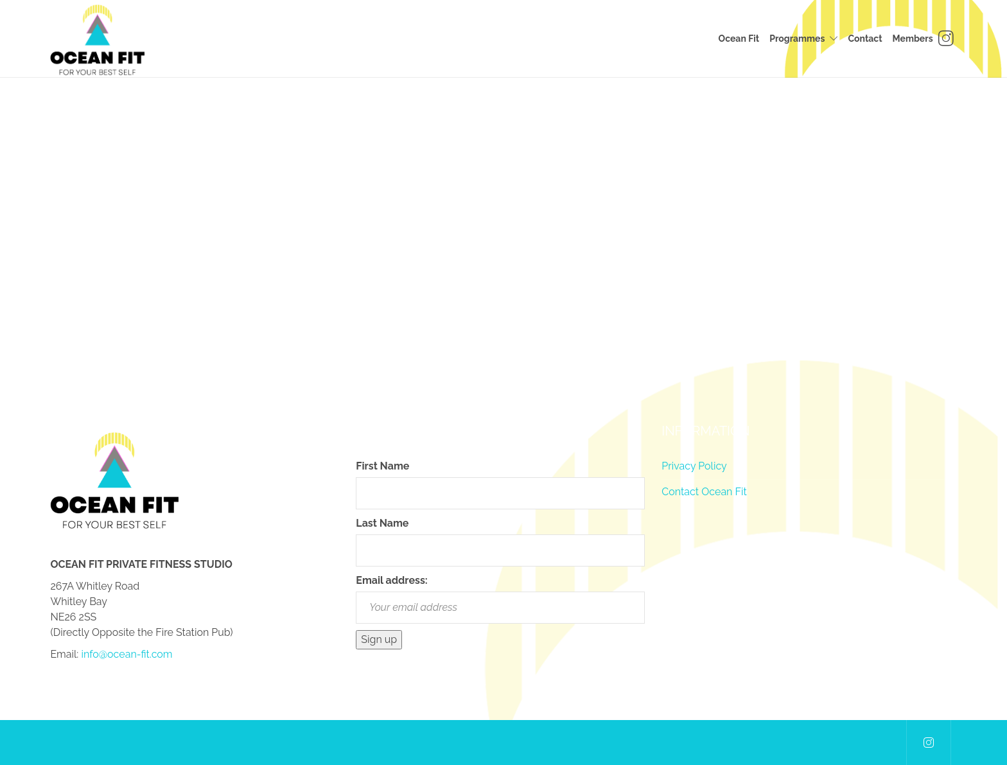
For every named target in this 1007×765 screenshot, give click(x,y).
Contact (865, 38)
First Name (382, 466)
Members (913, 38)
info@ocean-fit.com (126, 654)
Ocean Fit (739, 38)
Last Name (382, 523)
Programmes (797, 38)
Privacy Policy (694, 466)
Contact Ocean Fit (704, 492)
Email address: (391, 580)
